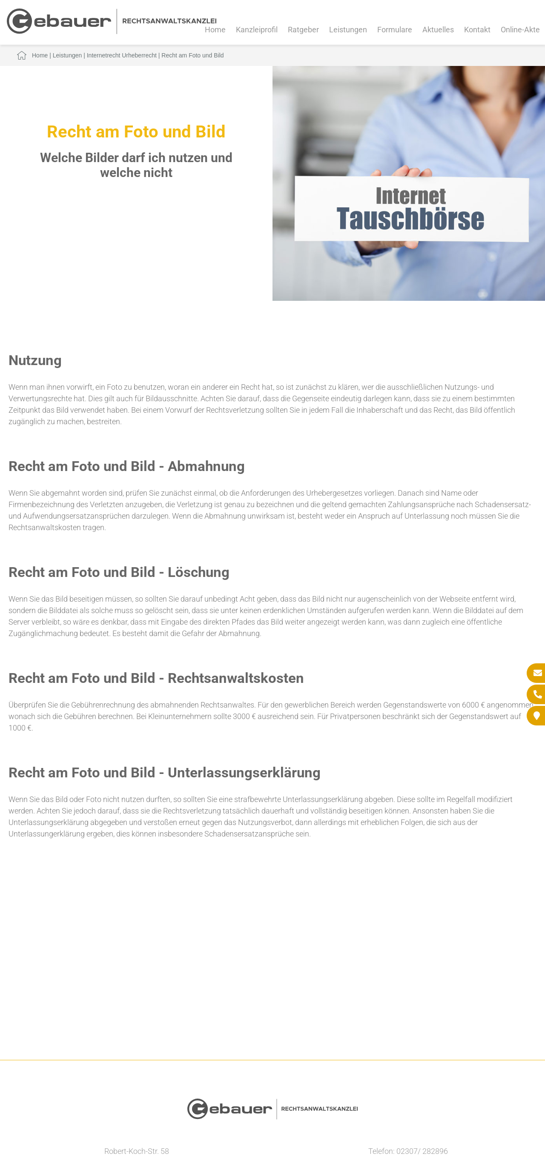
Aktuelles (438, 29)
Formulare (394, 29)
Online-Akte (520, 29)
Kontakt (477, 29)
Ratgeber (303, 29)
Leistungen (348, 29)
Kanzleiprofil (257, 29)
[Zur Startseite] (111, 31)
